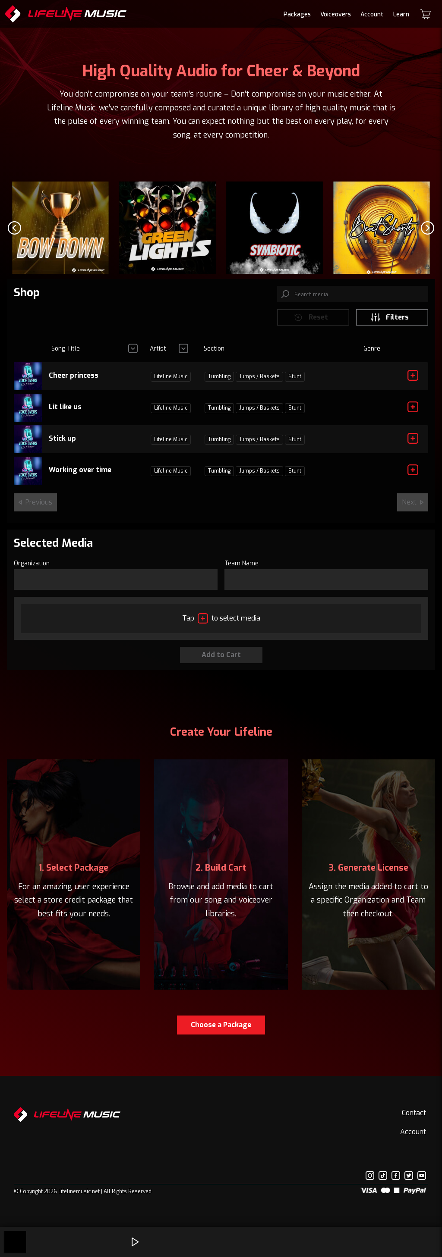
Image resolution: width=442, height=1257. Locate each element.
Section (214, 356)
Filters (389, 325)
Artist (158, 356)
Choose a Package (221, 1032)
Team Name (241, 571)
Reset (310, 325)
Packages (297, 14)
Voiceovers (335, 14)
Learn (401, 14)
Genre (371, 356)
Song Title (65, 356)
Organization (32, 571)
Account (372, 14)
